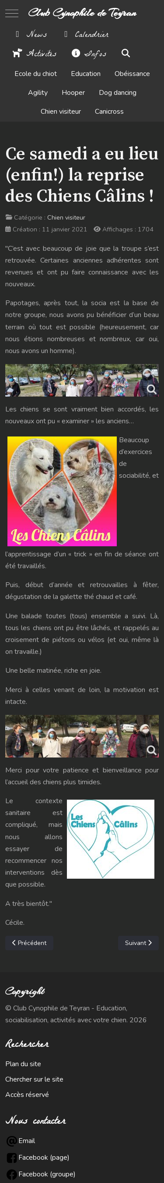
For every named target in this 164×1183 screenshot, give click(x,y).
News (29, 35)
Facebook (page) (44, 1157)
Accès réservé (27, 1095)
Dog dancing (117, 93)
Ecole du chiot (35, 74)
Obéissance (132, 74)
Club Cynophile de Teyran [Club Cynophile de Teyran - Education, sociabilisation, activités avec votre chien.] (82, 13)
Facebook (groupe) (47, 1174)
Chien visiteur (61, 112)
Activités (34, 55)
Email (26, 1141)
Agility (38, 93)
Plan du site (23, 1064)
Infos (88, 55)
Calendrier (84, 35)
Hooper (73, 93)
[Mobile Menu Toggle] (11, 13)
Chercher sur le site (34, 1079)
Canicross (109, 112)
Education (86, 74)
